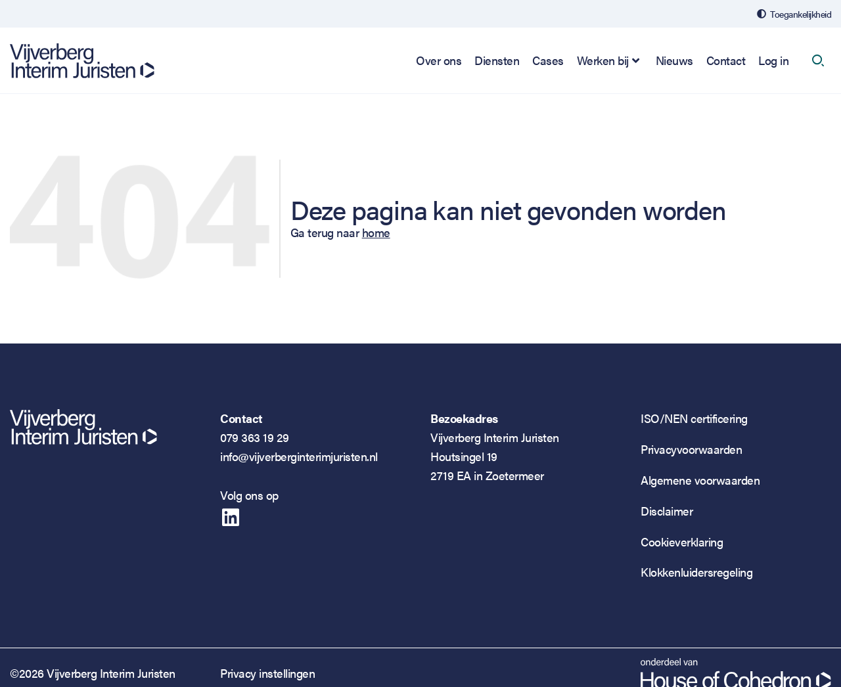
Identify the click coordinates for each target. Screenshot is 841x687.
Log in (773, 60)
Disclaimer (667, 510)
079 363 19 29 (254, 437)
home (376, 232)
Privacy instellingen (267, 673)
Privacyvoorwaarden (691, 449)
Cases (548, 60)
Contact (726, 60)
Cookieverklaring (682, 541)
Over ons (438, 60)
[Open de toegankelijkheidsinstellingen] (794, 13)
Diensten (496, 60)
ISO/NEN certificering (694, 418)
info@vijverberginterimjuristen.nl (299, 456)
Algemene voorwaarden (700, 480)
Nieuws (674, 60)
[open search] (818, 60)
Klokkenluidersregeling (696, 572)
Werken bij (603, 60)
